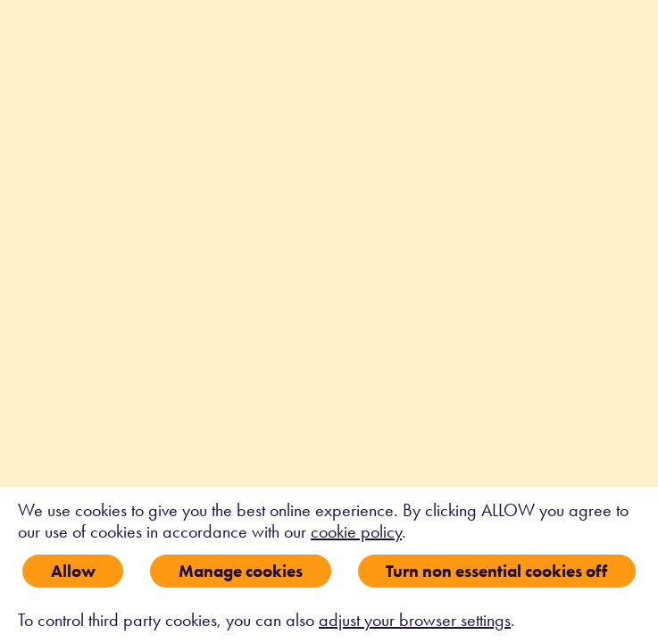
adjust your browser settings (415, 619)
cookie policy (356, 531)
